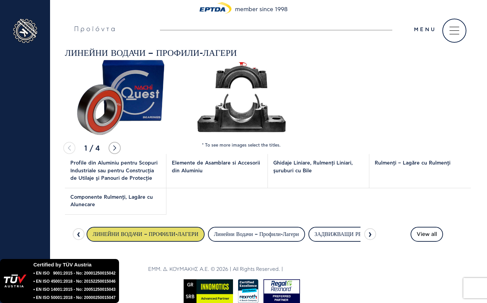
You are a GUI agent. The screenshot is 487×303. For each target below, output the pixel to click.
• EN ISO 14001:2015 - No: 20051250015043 (74, 289)
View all (427, 234)
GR (190, 285)
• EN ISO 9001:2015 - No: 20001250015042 (74, 273)
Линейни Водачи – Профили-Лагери (256, 234)
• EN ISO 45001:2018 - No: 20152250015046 (74, 281)
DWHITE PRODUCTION (311, 269)
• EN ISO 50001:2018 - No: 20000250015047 (74, 297)
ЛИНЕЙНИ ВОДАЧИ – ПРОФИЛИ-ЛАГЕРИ (146, 234)
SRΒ (190, 297)
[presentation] (79, 234)
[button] (115, 148)
